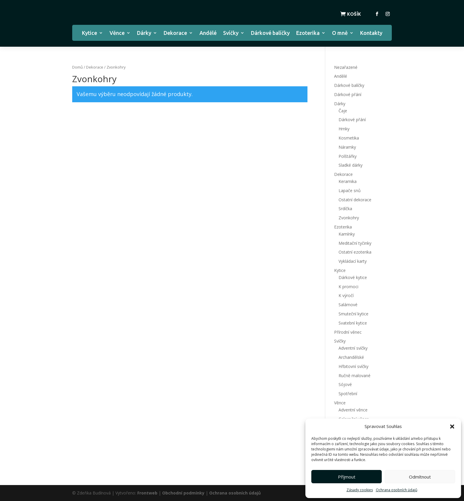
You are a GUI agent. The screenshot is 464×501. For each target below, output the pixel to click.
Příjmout (346, 477)
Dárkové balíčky (270, 33)
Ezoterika (308, 33)
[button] (452, 426)
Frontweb (147, 493)
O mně (340, 33)
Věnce (117, 33)
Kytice (89, 33)
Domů (77, 67)
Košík (354, 14)
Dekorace (175, 33)
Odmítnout (420, 477)
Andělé (208, 33)
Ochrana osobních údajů (396, 489)
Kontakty (371, 33)
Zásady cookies (360, 489)
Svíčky (231, 33)
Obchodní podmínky (183, 493)
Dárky (144, 33)
